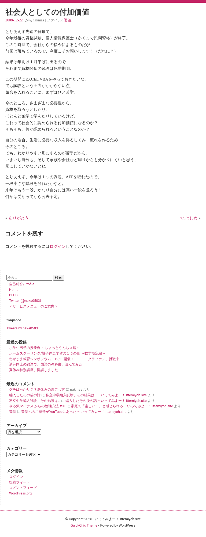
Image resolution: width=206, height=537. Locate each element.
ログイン (58, 246)
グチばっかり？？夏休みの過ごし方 (37, 389)
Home (13, 290)
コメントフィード (23, 488)
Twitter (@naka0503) (25, 301)
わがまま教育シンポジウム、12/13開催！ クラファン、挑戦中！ (66, 359)
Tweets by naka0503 (22, 328)
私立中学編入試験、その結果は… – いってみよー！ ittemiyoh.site (96, 395)
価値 (67, 20)
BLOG (13, 295)
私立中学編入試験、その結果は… (34, 401)
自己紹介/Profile (21, 284)
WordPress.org (20, 493)
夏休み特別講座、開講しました (33, 370)
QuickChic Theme (84, 525)
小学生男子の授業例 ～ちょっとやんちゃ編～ (44, 348)
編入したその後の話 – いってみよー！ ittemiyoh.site (106, 401)
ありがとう (19, 218)
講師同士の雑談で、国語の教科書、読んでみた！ (47, 364)
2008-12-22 (14, 20)
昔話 (12, 412)
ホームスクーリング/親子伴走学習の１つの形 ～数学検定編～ (57, 353)
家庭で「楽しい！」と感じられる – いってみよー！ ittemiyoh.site (122, 406)
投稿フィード (19, 482)
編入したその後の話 (25, 395)
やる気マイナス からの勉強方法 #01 (37, 406)
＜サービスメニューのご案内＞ (33, 306)
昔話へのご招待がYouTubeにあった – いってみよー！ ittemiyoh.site (73, 412)
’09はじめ (188, 218)
